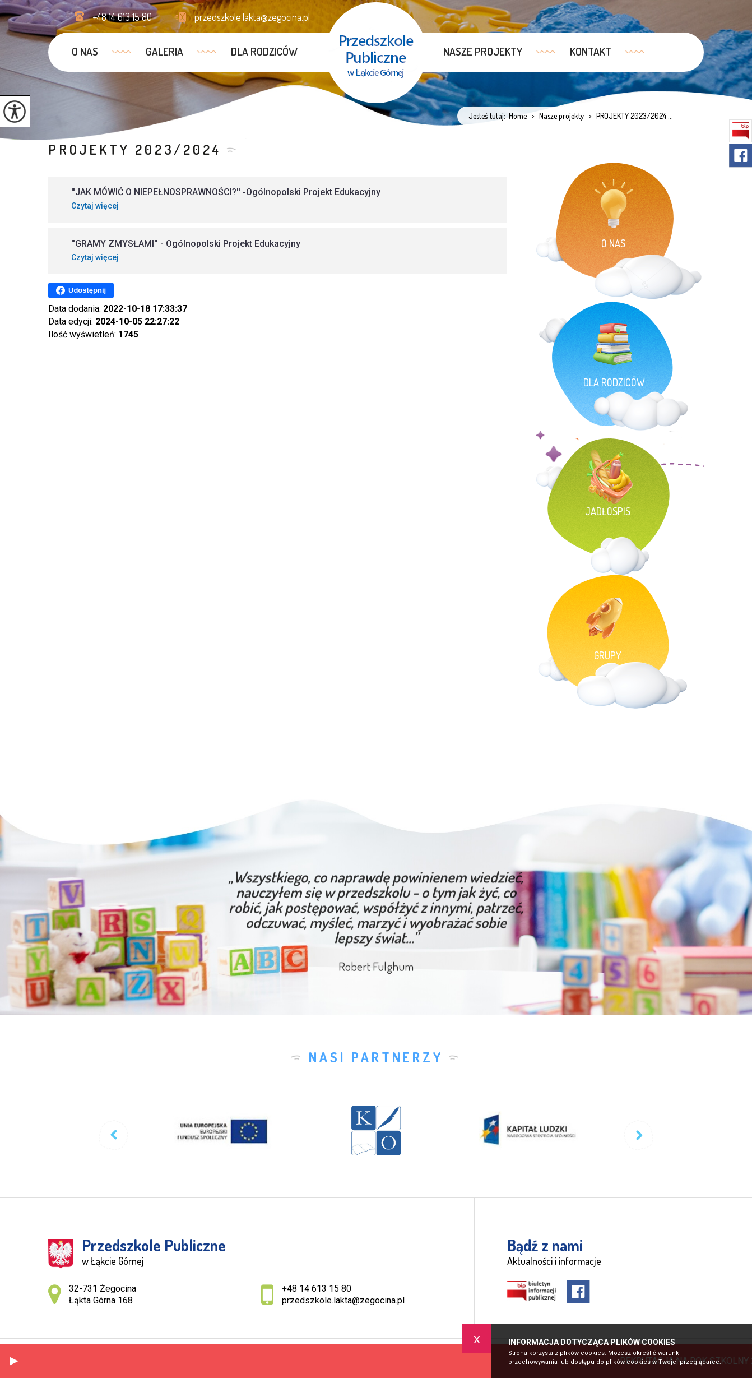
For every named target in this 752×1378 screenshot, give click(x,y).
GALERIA (164, 51)
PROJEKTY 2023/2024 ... (628, 116)
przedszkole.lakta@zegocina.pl (242, 16)
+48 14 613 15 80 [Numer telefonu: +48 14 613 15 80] (316, 1288)
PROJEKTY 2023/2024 (134, 149)
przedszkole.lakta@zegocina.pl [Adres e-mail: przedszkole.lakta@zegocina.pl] (343, 1300)
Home (518, 116)
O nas (85, 51)
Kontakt (590, 51)
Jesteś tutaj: (488, 116)
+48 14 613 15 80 (113, 16)
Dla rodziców (264, 51)
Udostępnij (81, 290)
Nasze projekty (482, 51)
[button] (14, 1361)
